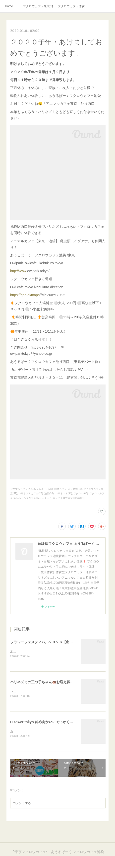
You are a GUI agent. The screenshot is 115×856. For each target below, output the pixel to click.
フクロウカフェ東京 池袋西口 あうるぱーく (38, 6)
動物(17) (77, 489)
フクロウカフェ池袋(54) (71, 498)
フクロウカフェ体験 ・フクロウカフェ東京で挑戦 (73, 6)
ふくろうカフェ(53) (29, 498)
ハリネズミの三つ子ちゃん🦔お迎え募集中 (43, 682)
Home (9, 6)
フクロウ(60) (80, 493)
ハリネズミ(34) (63, 493)
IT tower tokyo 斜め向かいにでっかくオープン (47, 722)
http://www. (18, 271)
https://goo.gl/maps (25, 295)
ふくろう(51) (49, 498)
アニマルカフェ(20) (21, 489)
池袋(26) (49, 493)
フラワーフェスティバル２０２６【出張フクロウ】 (50, 642)
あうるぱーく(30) (43, 489)
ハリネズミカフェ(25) (30, 493)
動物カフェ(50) (62, 489)
